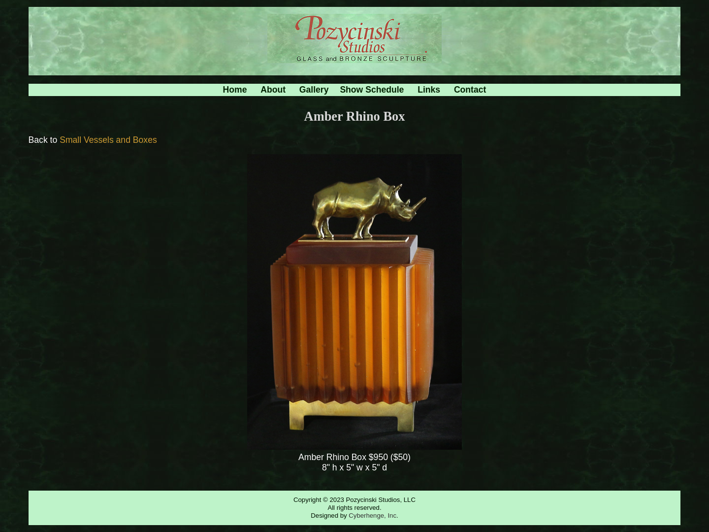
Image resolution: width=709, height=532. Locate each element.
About (273, 90)
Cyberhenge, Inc (372, 515)
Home (235, 90)
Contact (470, 90)
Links (429, 90)
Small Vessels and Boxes (108, 140)
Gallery (314, 90)
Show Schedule (372, 90)
